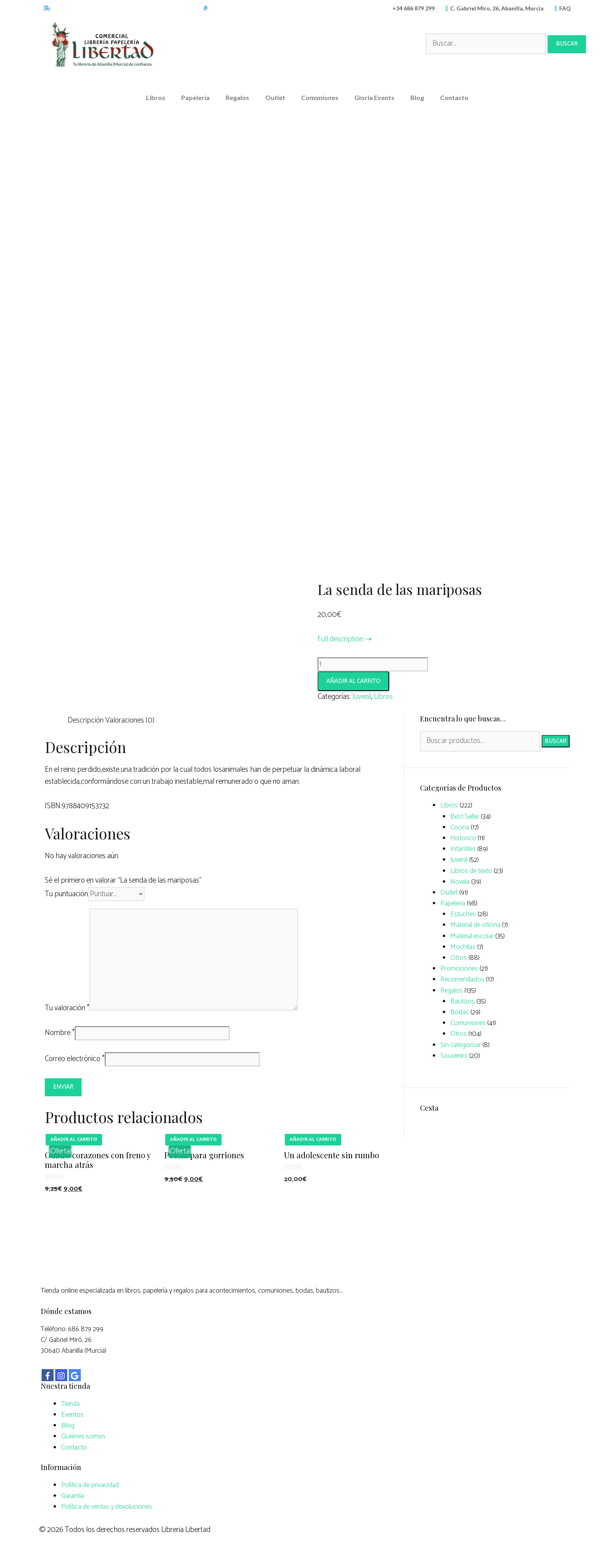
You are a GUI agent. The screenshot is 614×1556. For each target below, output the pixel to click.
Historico (463, 838)
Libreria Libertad (185, 1530)
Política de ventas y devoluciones (106, 1506)
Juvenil (361, 697)
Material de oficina (475, 925)
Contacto (454, 97)
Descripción (86, 720)
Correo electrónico (75, 1059)
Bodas (459, 1012)
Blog (417, 97)
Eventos (72, 1414)
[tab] (86, 721)
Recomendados (462, 979)
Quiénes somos (83, 1436)
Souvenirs (454, 1055)
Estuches (463, 914)
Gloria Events (374, 97)
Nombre (60, 1033)
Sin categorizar (460, 1045)
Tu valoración (67, 1008)
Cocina (459, 827)
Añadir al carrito (353, 681)
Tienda (70, 1404)
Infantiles (463, 849)
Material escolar (472, 936)
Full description (340, 639)
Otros (458, 957)
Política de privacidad (90, 1485)
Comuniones (319, 97)
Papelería (195, 97)
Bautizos (462, 1001)
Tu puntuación (66, 894)
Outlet (275, 97)
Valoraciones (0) (129, 720)
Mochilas (463, 947)
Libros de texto (471, 871)
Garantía (72, 1496)
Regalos (237, 97)
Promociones (459, 968)
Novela (460, 881)
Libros (155, 97)
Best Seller (464, 816)
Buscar (555, 741)
